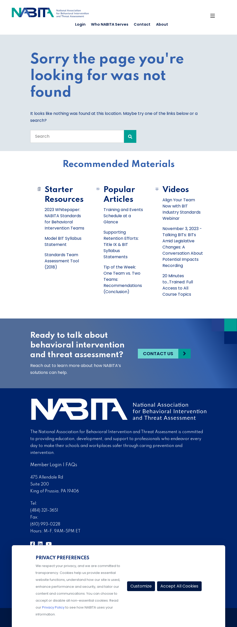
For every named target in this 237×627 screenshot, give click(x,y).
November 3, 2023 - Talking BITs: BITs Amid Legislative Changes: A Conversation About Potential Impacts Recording (182, 247)
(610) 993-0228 (45, 524)
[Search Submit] (130, 136)
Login (80, 24)
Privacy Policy (53, 607)
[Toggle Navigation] (215, 17)
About (162, 24)
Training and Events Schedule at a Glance (123, 216)
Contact (142, 24)
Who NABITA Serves (109, 24)
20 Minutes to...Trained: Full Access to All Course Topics (177, 285)
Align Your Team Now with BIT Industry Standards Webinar (181, 209)
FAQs (71, 465)
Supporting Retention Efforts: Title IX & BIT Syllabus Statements (121, 244)
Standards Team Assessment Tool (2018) (62, 261)
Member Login (46, 465)
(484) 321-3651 (44, 511)
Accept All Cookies (179, 586)
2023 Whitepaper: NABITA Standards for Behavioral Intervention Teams (64, 219)
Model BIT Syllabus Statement (63, 241)
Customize (141, 586)
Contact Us (158, 353)
